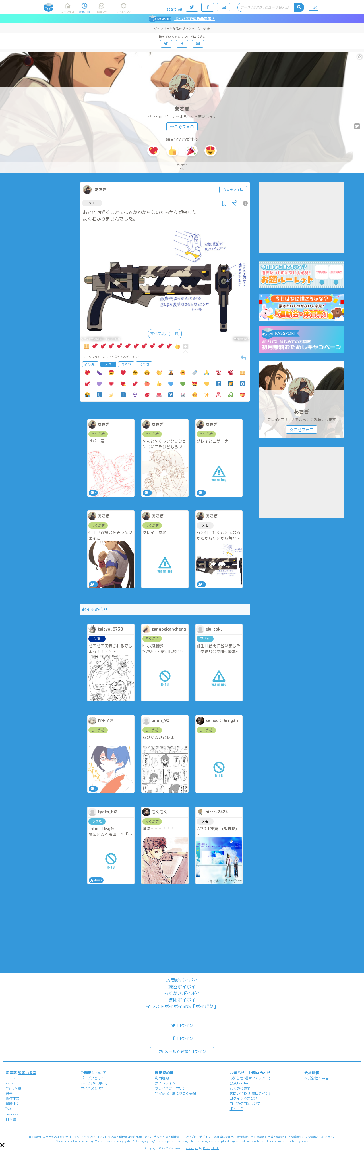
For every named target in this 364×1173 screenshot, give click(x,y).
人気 (108, 364)
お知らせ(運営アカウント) (250, 1078)
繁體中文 (12, 1103)
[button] (2, 1145)
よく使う (90, 364)
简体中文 (12, 1098)
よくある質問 (240, 1088)
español (12, 1083)
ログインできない (243, 1098)
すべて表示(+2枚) (165, 333)
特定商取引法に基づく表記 (175, 1093)
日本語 (11, 1119)
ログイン (182, 1025)
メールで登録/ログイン (182, 1051)
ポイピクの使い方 (94, 1083)
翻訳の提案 (27, 1072)
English (11, 1078)
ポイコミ (236, 1108)
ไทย (9, 1109)
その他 (144, 364)
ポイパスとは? (91, 1088)
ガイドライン (165, 1083)
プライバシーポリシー (172, 1088)
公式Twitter (239, 1083)
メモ (92, 203)
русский (12, 1114)
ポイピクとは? (91, 1078)
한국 (9, 1093)
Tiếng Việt (14, 1088)
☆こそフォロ (182, 126)
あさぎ (182, 108)
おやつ (126, 364)
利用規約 (162, 1078)
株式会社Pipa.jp (316, 1078)
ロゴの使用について (245, 1103)
